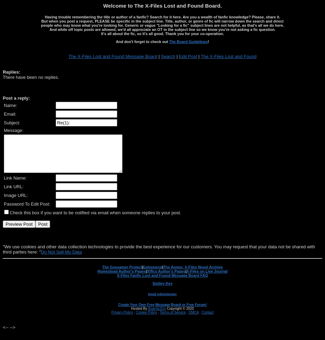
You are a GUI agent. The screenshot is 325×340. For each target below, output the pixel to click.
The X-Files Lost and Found (228, 56)
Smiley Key (162, 291)
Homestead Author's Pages (121, 278)
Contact (207, 320)
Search (168, 56)
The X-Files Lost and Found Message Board (113, 56)
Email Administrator (162, 301)
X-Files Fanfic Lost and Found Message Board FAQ (162, 283)
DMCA (194, 320)
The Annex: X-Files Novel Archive (193, 274)
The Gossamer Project (122, 274)
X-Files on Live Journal (207, 278)
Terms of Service (172, 320)
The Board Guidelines (188, 42)
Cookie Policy (146, 320)
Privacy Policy (122, 320)
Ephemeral (152, 274)
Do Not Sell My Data (61, 259)
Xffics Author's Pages (166, 278)
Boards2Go (157, 316)
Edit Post (188, 56)
